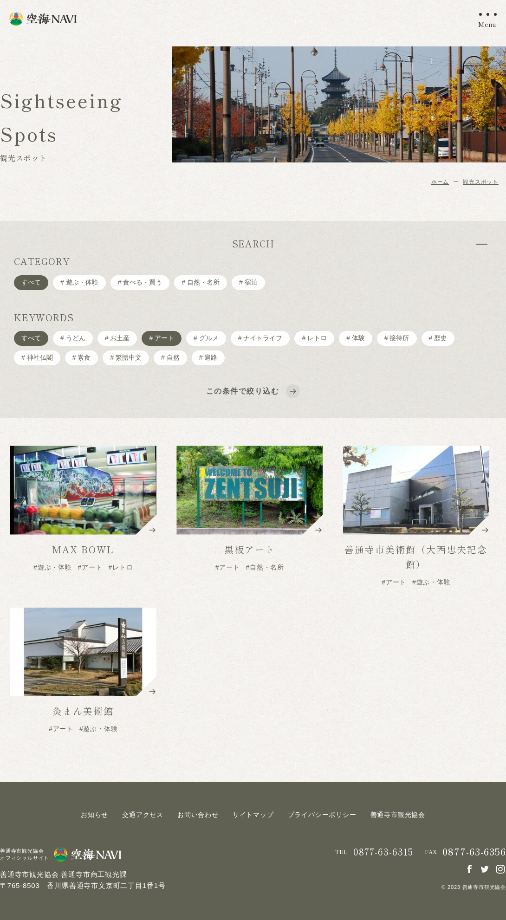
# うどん (72, 338)
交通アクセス (142, 814)
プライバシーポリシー (322, 814)
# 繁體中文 (126, 357)
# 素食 (81, 357)
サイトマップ (253, 814)
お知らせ (94, 814)
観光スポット (481, 182)
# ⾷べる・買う (140, 282)
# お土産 (117, 338)
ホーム (440, 182)
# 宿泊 (248, 282)
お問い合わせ (198, 814)
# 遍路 (208, 357)
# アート (161, 338)
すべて (31, 282)
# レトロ (314, 338)
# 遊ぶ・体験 (79, 282)
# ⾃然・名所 (201, 282)
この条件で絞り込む (252, 391)
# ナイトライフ (260, 338)
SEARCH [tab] (253, 243)
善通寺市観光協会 (397, 814)
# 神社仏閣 (37, 357)
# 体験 (355, 338)
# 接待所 (396, 338)
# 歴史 (438, 338)
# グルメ (206, 338)
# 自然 (170, 357)
